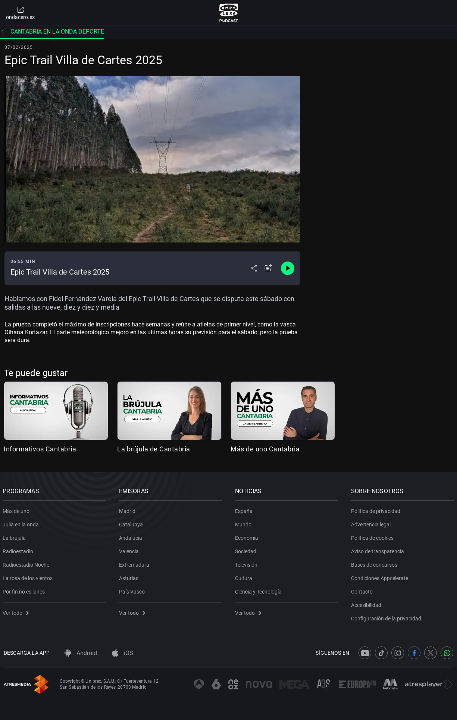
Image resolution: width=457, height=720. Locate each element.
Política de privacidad (376, 510)
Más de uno (17, 510)
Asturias (129, 577)
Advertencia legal (372, 523)
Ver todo (17, 611)
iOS (122, 653)
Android (81, 653)
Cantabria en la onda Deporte (52, 31)
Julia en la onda (22, 523)
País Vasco (132, 590)
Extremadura (135, 563)
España (245, 510)
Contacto (363, 590)
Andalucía (131, 536)
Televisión (247, 563)
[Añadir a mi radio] (268, 268)
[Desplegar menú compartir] (254, 268)
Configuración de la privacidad (387, 617)
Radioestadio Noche (27, 563)
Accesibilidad (367, 604)
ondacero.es (20, 12)
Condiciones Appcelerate (380, 577)
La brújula (15, 536)
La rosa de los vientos (29, 577)
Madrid (128, 510)
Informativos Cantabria (40, 449)
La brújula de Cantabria (153, 449)
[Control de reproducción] (287, 268)
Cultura (244, 577)
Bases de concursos (375, 563)
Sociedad (246, 550)
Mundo (244, 523)
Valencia (130, 550)
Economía (247, 536)
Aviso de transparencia (378, 550)
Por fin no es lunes (25, 590)
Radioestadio (19, 550)
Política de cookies (373, 536)
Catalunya (132, 523)
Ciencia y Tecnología (259, 590)
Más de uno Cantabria (265, 449)
